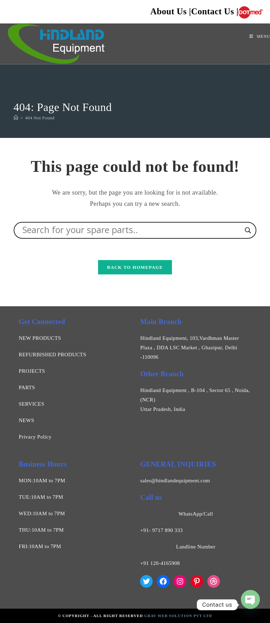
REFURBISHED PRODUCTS (52, 354)
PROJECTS (32, 371)
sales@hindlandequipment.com (175, 480)
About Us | (170, 11)
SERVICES (31, 404)
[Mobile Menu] (259, 36)
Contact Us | (214, 11)
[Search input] (132, 230)
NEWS (26, 420)
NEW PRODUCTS (40, 338)
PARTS (27, 387)
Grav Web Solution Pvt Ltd (178, 616)
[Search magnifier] (248, 230)
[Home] (16, 117)
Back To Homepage (135, 267)
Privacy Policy (35, 437)
